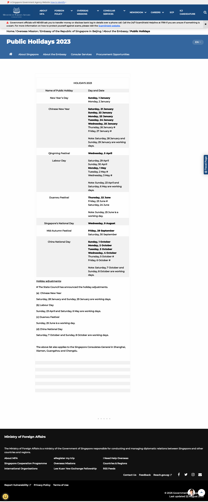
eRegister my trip (64, 459)
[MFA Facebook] (179, 475)
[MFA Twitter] (186, 475)
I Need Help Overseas (115, 459)
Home (10, 31)
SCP (171, 12)
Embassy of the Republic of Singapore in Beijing (70, 31)
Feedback (145, 475)
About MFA (43, 12)
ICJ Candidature (186, 12)
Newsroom (138, 12)
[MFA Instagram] (193, 475)
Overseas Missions (64, 464)
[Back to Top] (201, 492)
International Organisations (20, 469)
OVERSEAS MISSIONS (88, 12)
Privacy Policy (42, 486)
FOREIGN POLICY (63, 12)
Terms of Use (60, 486)
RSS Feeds (109, 469)
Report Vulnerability (16, 486)
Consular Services (114, 12)
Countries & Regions (115, 464)
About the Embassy (115, 31)
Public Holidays (140, 31)
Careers (157, 12)
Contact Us (129, 475)
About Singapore (29, 54)
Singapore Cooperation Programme (25, 464)
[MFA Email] (200, 475)
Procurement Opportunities (114, 54)
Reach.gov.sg (161, 475)
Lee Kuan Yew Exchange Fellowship (75, 469)
